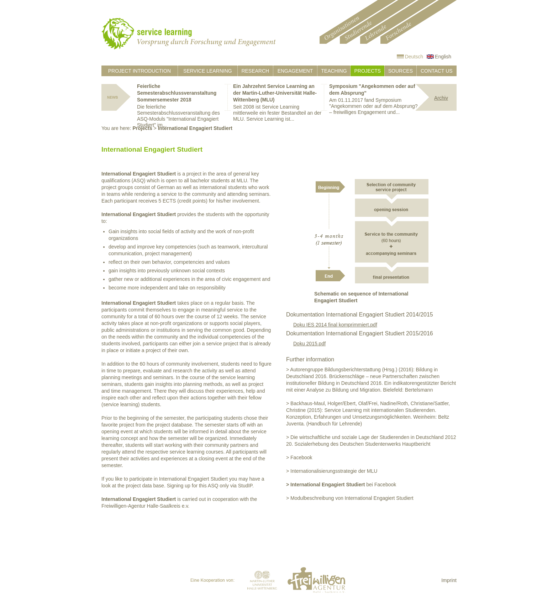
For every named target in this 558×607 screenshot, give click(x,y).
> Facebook (299, 457)
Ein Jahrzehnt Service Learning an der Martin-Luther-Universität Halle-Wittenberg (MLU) (275, 93)
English (443, 56)
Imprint (449, 580)
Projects (367, 71)
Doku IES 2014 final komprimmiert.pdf (335, 325)
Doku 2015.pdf (309, 343)
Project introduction (139, 71)
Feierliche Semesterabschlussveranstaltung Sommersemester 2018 (176, 93)
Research (255, 71)
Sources (400, 71)
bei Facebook (341, 484)
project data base (145, 485)
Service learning (207, 71)
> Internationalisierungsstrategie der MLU (331, 471)
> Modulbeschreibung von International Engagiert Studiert (350, 498)
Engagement (295, 71)
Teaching (334, 71)
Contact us (437, 71)
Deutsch (414, 56)
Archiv (441, 98)
